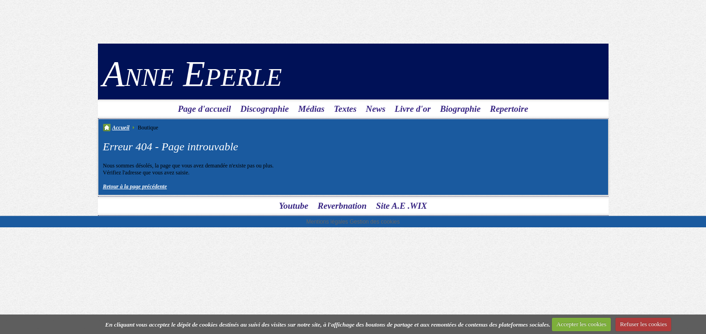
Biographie (460, 109)
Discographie (264, 109)
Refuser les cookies (643, 324)
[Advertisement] (353, 21)
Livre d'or (413, 109)
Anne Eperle (192, 73)
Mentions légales (327, 221)
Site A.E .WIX (401, 206)
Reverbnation (342, 206)
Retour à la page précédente (135, 186)
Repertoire (509, 109)
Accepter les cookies (582, 324)
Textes (345, 109)
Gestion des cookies (375, 221)
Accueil (121, 127)
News (375, 109)
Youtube (293, 206)
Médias (311, 109)
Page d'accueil (204, 109)
